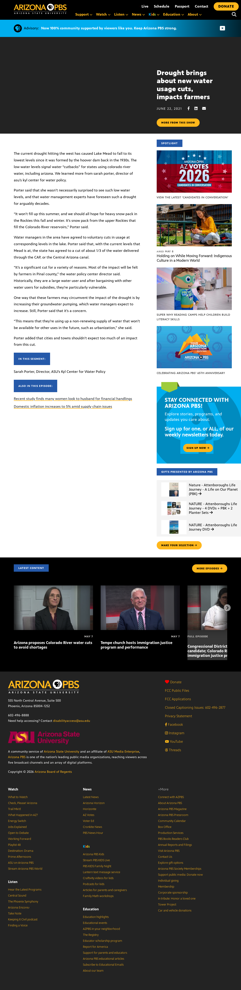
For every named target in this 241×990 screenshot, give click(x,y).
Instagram (174, 733)
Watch (13, 789)
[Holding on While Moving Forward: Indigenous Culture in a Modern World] (194, 206)
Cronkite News (92, 827)
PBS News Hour (93, 833)
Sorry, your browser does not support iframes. (78, 89)
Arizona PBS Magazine (172, 809)
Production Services (170, 833)
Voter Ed (88, 821)
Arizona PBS (17, 757)
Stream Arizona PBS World (25, 869)
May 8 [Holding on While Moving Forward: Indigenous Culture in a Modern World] (165, 251)
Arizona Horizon (94, 803)
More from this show (178, 122)
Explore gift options (170, 863)
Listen (12, 882)
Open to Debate (18, 833)
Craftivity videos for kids (98, 878)
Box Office (164, 827)
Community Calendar (172, 821)
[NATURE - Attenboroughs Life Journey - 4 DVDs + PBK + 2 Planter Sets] (174, 501)
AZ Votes (88, 815)
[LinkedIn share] (198, 108)
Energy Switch (17, 821)
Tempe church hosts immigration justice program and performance (136, 645)
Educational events (95, 923)
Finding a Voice (18, 925)
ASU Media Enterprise (123, 752)
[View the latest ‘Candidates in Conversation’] (194, 153)
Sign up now (198, 448)
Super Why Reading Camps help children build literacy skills (193, 317)
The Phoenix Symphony (23, 901)
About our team (93, 971)
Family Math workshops (98, 896)
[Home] (40, 9)
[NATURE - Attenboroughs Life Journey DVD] (174, 520)
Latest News (91, 797)
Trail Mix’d (14, 809)
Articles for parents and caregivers (105, 890)
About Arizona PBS (170, 803)
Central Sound (17, 895)
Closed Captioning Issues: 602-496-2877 (195, 707)
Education (91, 909)
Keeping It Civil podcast (22, 919)
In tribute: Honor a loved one (177, 898)
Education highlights (96, 917)
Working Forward (19, 839)
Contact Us (165, 857)
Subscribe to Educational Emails (103, 965)
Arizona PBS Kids (93, 854)
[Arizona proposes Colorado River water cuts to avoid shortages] (53, 588)
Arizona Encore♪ (19, 907)
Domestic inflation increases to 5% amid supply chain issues (63, 406)
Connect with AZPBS (171, 797)
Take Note (14, 913)
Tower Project (167, 904)
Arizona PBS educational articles (103, 959)
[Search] (234, 14)
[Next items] (227, 607)
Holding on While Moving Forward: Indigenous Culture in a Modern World (194, 258)
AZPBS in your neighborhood (101, 929)
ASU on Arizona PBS (21, 863)
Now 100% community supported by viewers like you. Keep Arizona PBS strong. (109, 28)
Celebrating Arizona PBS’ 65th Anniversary (191, 373)
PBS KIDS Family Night (97, 866)
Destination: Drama (20, 851)
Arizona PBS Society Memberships (179, 869)
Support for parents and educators (105, 953)
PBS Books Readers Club (173, 839)
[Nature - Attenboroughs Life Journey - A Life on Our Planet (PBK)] (174, 482)
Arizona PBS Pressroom (173, 815)
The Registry (91, 935)
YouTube (174, 741)
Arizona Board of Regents (53, 772)
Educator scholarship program (102, 941)
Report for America (95, 947)
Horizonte (89, 809)
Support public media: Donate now (180, 875)
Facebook (174, 724)
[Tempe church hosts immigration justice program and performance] (140, 588)
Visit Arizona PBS (168, 851)
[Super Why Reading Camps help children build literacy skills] (194, 270)
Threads (173, 750)
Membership (166, 887)
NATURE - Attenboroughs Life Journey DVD (213, 527)
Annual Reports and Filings (175, 845)
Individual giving (168, 881)
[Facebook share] (190, 108)
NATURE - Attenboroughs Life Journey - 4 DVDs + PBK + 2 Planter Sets (213, 508)
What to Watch (18, 797)
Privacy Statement (178, 716)
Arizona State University (61, 752)
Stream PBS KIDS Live (96, 860)
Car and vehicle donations (174, 910)
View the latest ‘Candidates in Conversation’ (192, 197)
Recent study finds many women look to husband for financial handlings (73, 399)
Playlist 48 (14, 845)
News (87, 789)
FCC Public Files (177, 690)
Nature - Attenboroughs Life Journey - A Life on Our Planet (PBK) (213, 489)
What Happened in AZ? (23, 815)
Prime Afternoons (19, 857)
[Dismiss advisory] (222, 28)
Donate (173, 682)
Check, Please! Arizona (22, 803)
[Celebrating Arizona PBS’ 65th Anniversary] (194, 328)
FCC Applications (178, 699)
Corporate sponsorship (173, 892)
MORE (210, 568)
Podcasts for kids (93, 884)
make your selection (179, 545)
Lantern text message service (101, 872)
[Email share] (206, 108)
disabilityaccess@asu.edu (71, 721)
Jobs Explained (17, 827)
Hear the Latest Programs (24, 890)
